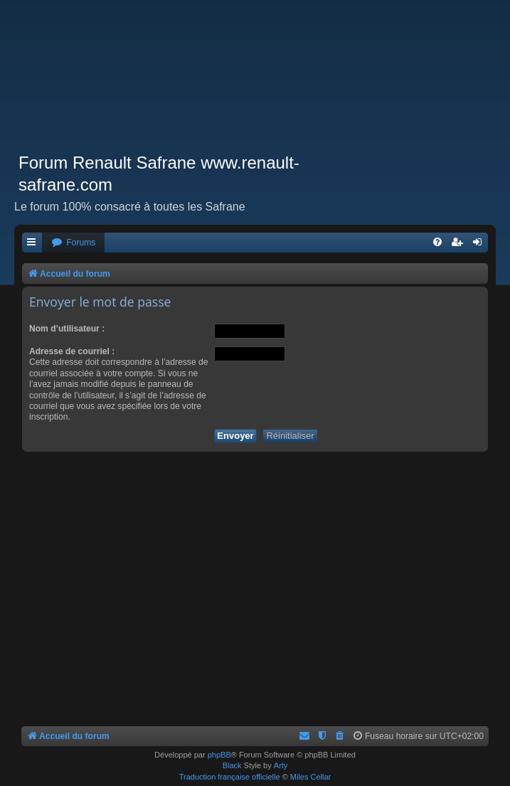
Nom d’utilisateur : (67, 329)
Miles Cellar (310, 776)
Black (232, 765)
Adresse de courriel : (72, 351)
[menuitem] (73, 243)
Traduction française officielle (229, 776)
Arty (281, 765)
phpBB (219, 754)
